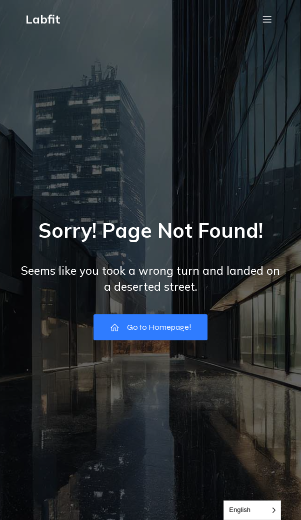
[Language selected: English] (252, 510)
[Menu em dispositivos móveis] (267, 19)
